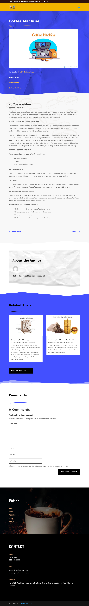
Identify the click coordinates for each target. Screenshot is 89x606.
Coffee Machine (15, 88)
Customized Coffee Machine (21, 340)
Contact (12, 521)
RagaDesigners (27, 603)
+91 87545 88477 (15, 558)
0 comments (14, 82)
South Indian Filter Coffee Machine (62, 340)
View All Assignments (20, 371)
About (11, 511)
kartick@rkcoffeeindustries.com (20, 573)
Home (11, 508)
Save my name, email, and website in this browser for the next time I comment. (39, 466)
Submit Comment (69, 472)
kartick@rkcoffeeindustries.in (19, 570)
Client (11, 518)
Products (12, 515)
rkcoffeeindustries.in (26, 72)
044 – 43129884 (15, 560)
